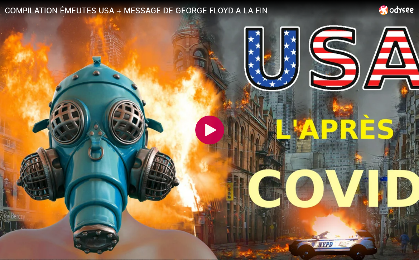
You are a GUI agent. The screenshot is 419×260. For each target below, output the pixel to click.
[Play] (209, 130)
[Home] (396, 10)
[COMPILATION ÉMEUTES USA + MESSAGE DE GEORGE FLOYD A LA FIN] (189, 10)
